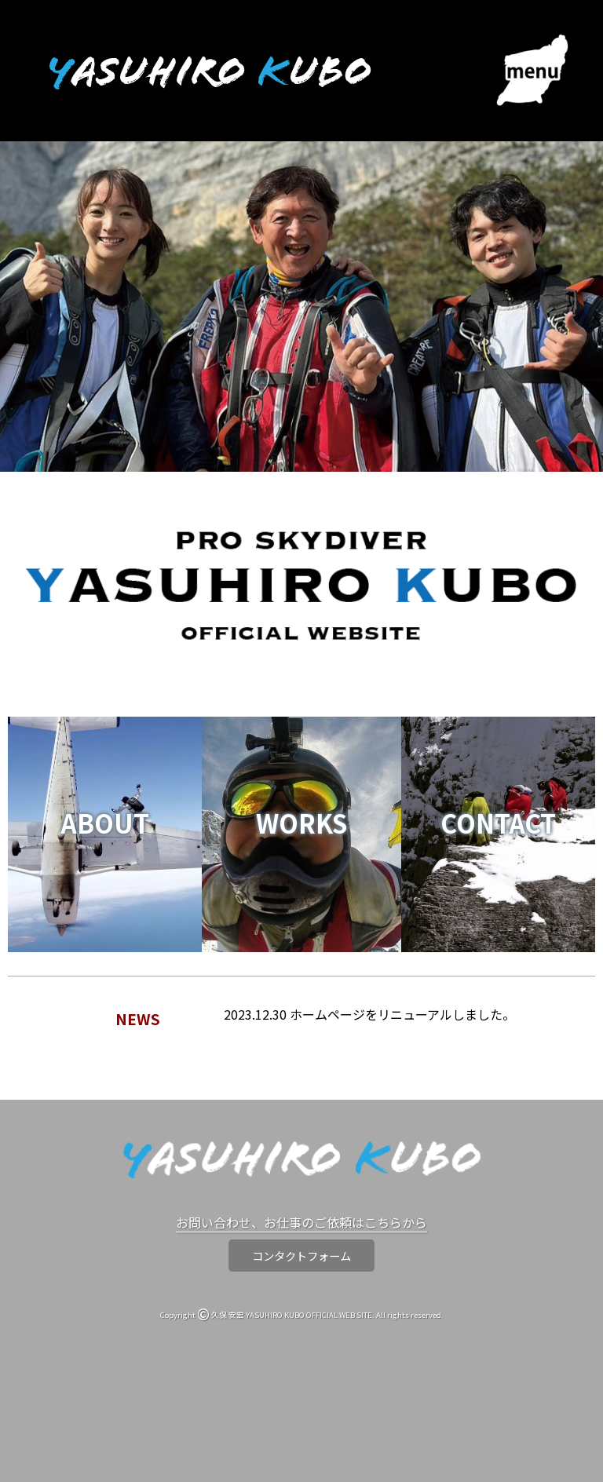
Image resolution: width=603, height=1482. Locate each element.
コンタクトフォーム (301, 1255)
